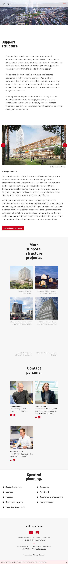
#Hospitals (28, 291)
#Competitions (27, 293)
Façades (9, 497)
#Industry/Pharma (51, 322)
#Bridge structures (51, 291)
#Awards (15, 324)
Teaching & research (15, 507)
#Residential (22, 322)
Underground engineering (51, 497)
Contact (41, 555)
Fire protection (47, 502)
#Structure (21, 291)
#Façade (29, 324)
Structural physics (14, 502)
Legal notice (28, 555)
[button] (3, 146)
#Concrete (53, 293)
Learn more (43, 562)
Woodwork (44, 492)
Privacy (35, 555)
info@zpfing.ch (41, 540)
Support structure (14, 487)
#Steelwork (39, 353)
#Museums (40, 291)
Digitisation (45, 487)
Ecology (9, 492)
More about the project (13, 228)
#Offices (29, 322)
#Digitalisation (45, 293)
